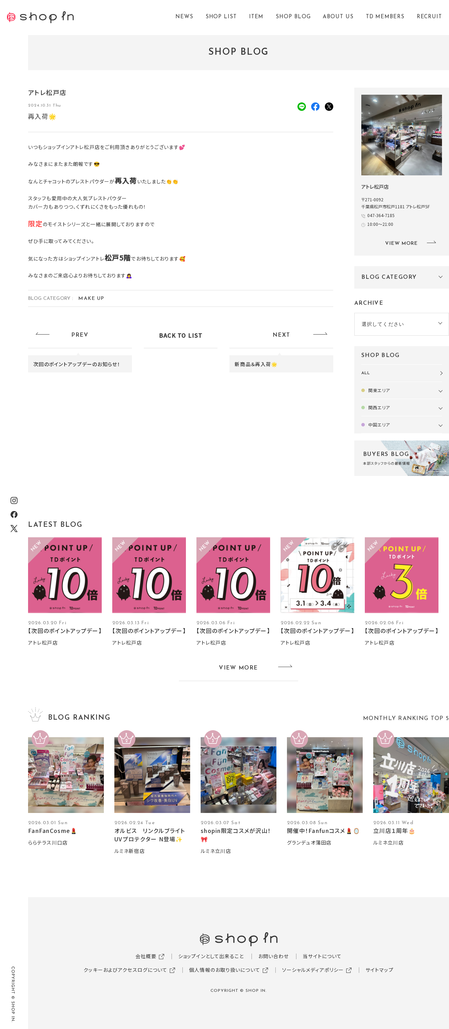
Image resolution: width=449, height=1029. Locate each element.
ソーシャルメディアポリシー (313, 969)
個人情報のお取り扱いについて (224, 969)
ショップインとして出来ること (211, 956)
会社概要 (145, 956)
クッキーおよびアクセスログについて (125, 969)
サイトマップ (380, 969)
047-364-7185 (383, 215)
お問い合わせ (273, 956)
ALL (365, 373)
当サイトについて (322, 956)
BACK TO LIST (180, 335)
